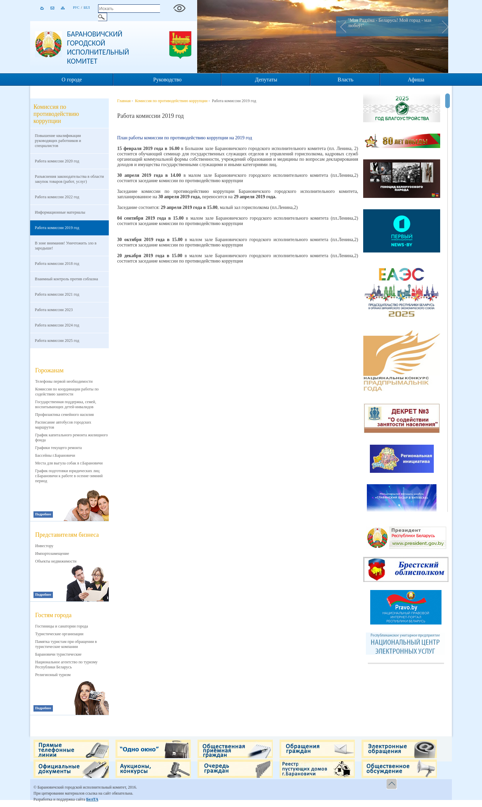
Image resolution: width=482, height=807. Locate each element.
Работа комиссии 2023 (54, 309)
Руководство (167, 79)
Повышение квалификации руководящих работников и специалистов (58, 140)
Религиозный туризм (53, 674)
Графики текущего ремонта (58, 447)
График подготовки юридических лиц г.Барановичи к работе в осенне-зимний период (69, 475)
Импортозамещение (52, 553)
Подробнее (43, 514)
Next (443, 26)
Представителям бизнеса (67, 534)
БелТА (92, 799)
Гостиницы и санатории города (61, 626)
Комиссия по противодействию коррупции (171, 100)
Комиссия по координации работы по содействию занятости (67, 391)
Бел (87, 7)
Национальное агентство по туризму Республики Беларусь (66, 664)
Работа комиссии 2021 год (57, 294)
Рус (76, 7)
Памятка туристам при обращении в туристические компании (66, 644)
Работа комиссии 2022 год (57, 197)
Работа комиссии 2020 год (57, 161)
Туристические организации (59, 634)
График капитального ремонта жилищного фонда (71, 437)
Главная (124, 100)
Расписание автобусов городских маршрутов (63, 425)
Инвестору (44, 545)
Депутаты (266, 79)
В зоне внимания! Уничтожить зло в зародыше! (65, 245)
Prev (341, 26)
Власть (345, 79)
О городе (72, 79)
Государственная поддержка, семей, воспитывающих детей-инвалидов (65, 404)
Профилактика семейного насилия (64, 414)
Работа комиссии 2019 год (57, 227)
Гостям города (53, 615)
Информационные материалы (60, 212)
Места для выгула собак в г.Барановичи (69, 463)
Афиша (416, 79)
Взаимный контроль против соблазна (66, 279)
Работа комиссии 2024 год (57, 325)
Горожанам (49, 370)
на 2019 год (240, 137)
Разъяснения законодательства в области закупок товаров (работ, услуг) (69, 179)
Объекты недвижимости (55, 561)
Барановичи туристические (58, 654)
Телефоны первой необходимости (64, 381)
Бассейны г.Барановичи (55, 455)
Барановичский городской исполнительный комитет (98, 47)
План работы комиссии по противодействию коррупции (173, 137)
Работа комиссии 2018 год (57, 263)
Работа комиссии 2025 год (57, 340)
